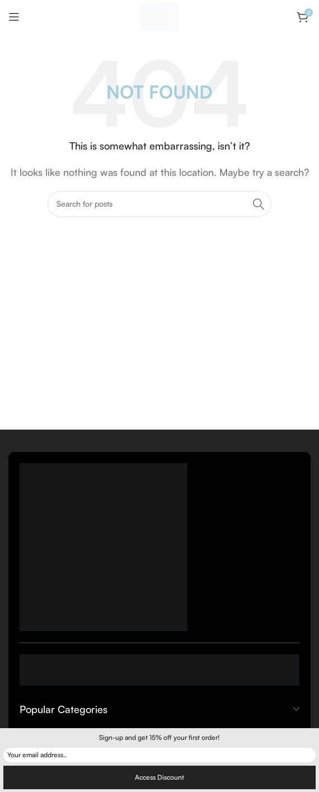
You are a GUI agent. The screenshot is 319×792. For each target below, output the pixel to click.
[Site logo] (159, 15)
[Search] (159, 204)
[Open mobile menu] (14, 17)
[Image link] (103, 546)
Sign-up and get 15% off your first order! (159, 737)
